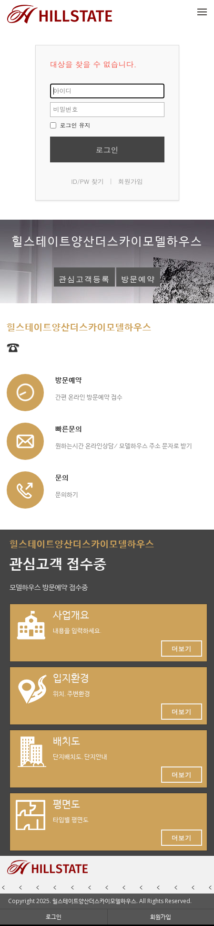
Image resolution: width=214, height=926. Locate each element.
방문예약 (138, 279)
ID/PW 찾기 (87, 181)
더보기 (182, 648)
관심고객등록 (84, 279)
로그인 (107, 149)
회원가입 (130, 181)
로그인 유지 (70, 125)
